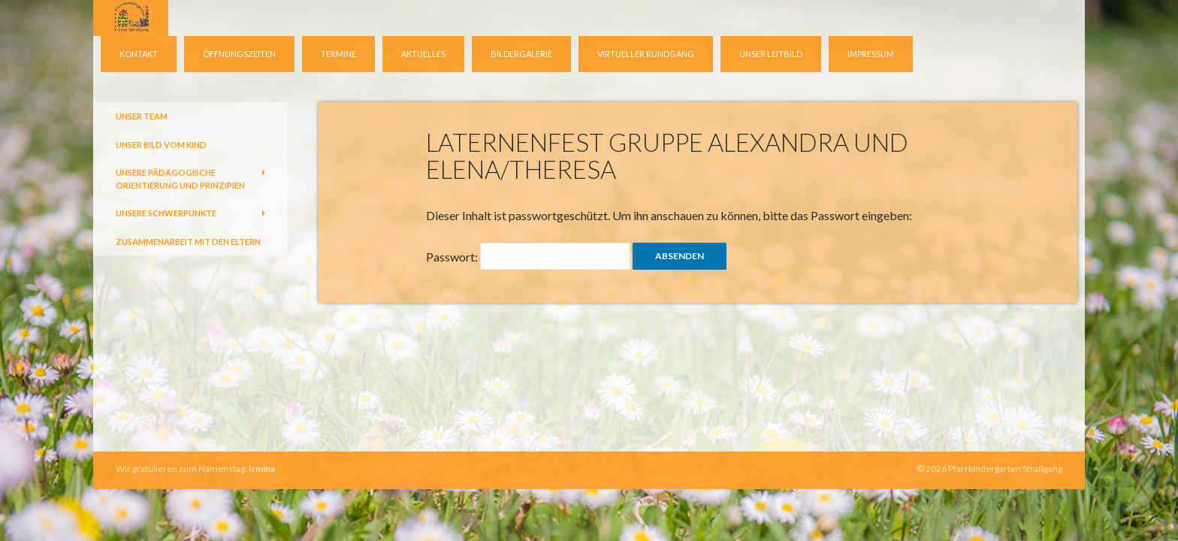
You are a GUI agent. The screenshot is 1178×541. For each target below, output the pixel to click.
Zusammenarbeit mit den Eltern (188, 241)
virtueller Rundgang (645, 54)
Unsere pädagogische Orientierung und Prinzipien (180, 179)
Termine (338, 54)
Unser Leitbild (770, 54)
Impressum (870, 54)
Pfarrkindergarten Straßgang (1005, 468)
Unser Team (142, 116)
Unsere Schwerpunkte (166, 213)
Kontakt (138, 54)
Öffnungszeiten (239, 54)
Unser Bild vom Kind (161, 145)
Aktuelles (423, 54)
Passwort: (528, 256)
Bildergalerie (521, 54)
